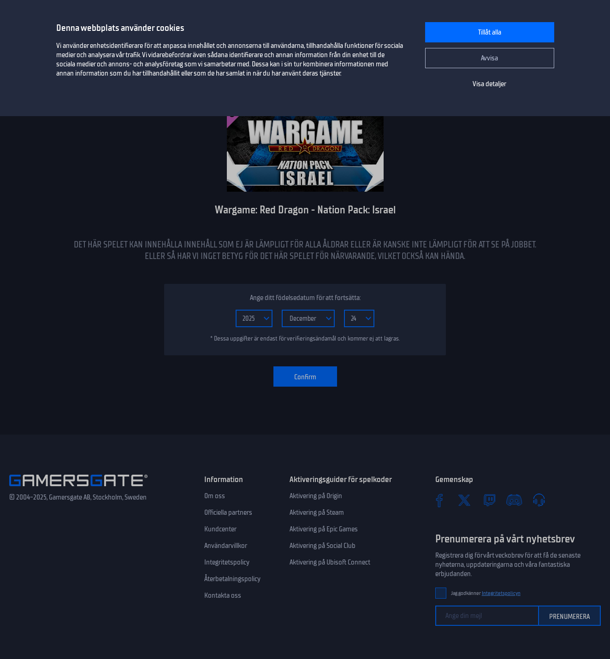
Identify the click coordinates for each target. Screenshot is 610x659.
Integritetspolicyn (501, 593)
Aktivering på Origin (316, 495)
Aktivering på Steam (317, 512)
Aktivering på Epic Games (324, 529)
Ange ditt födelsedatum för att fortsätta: (305, 297)
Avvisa (489, 58)
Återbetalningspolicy (232, 578)
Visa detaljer (489, 83)
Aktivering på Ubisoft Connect (330, 562)
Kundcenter (220, 529)
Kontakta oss (222, 595)
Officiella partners (228, 512)
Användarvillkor (225, 545)
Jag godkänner (486, 593)
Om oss (214, 495)
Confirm (305, 377)
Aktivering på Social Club (322, 545)
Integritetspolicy (226, 562)
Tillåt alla (489, 32)
